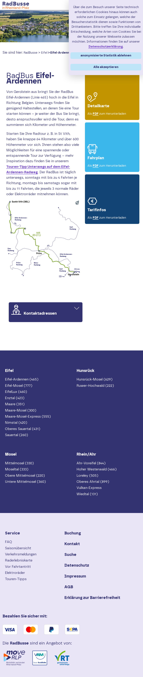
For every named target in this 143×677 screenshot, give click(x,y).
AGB (68, 587)
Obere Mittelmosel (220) (25, 475)
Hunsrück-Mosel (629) (94, 379)
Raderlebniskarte (18, 560)
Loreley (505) (87, 475)
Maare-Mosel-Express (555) (28, 416)
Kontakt (72, 544)
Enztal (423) (14, 398)
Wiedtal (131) (87, 494)
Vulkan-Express (89, 488)
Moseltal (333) (16, 469)
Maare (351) (15, 404)
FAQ (8, 542)
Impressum (75, 576)
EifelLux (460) (16, 392)
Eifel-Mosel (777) (18, 385)
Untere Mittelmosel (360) (25, 481)
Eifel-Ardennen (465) (66, 52)
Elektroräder (15, 573)
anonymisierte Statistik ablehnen (105, 55)
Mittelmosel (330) (19, 463)
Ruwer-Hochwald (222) (95, 385)
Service (12, 533)
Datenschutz (76, 565)
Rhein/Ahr (86, 454)
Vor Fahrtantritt (18, 566)
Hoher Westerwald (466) (97, 469)
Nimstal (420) (16, 422)
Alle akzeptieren (105, 67)
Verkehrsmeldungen (20, 554)
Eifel (44, 52)
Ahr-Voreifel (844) (91, 463)
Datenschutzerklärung (105, 46)
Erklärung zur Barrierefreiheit (92, 598)
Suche (70, 555)
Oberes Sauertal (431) (22, 429)
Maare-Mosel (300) (20, 410)
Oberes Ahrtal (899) (93, 481)
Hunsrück (85, 371)
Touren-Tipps (16, 579)
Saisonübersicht (18, 548)
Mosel (10, 454)
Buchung (72, 533)
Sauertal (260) (16, 435)
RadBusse (30, 52)
